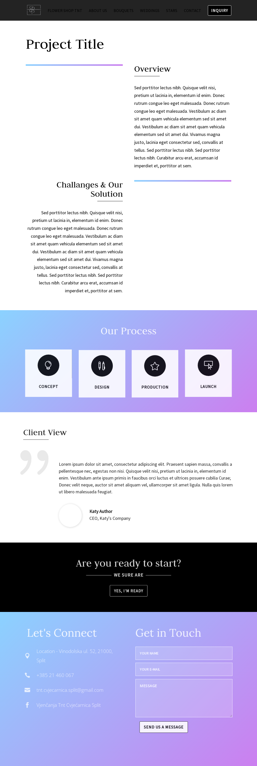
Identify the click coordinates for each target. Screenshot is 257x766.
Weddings (149, 11)
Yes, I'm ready (128, 591)
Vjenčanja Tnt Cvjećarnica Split (61, 705)
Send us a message (171, 727)
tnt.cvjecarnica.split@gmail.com (62, 690)
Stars (171, 11)
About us (98, 11)
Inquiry (219, 10)
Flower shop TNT (65, 11)
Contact (192, 11)
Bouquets (123, 11)
